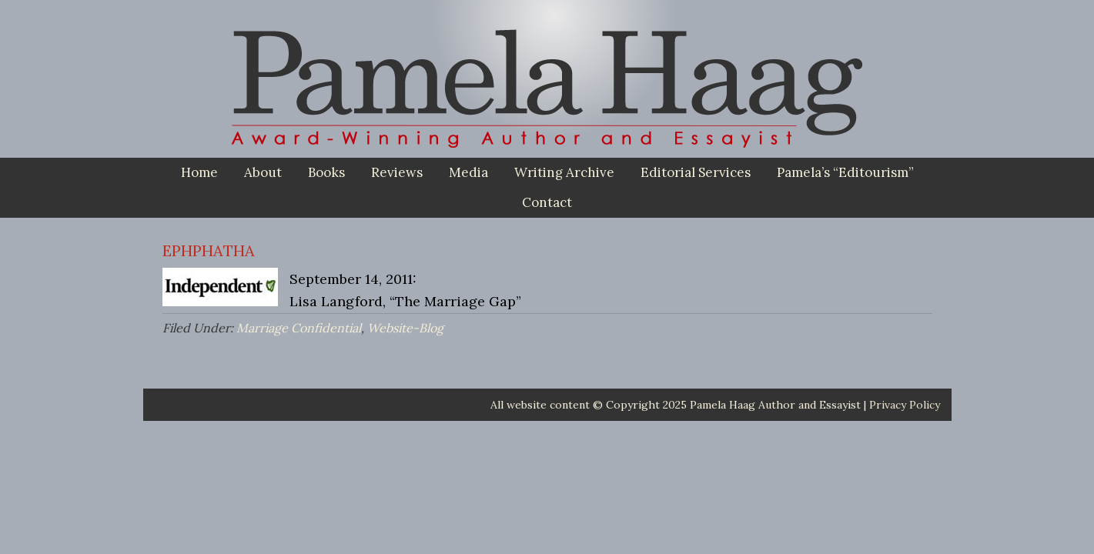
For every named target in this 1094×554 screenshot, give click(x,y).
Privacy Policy (904, 405)
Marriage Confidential (298, 327)
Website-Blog (405, 327)
